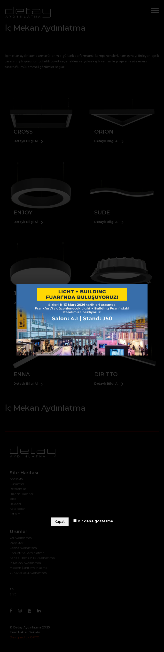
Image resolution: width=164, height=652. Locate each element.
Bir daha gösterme (93, 521)
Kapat (60, 521)
